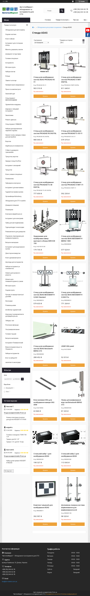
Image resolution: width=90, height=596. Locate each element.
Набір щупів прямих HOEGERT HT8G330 (16, 462)
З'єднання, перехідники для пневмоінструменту (14, 237)
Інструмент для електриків (14, 218)
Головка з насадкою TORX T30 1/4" (16, 436)
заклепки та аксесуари (13, 362)
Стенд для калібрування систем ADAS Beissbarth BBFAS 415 (44, 348)
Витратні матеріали (11, 242)
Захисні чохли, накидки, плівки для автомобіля (15, 136)
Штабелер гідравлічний (13, 310)
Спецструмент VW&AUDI (13, 124)
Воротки (8, 141)
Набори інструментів (12, 353)
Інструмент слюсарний (12, 165)
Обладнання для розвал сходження (49, 27)
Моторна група (10, 67)
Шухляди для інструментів (14, 262)
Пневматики (9, 178)
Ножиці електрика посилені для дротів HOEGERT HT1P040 (16, 418)
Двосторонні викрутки (12, 253)
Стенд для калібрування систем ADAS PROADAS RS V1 (44, 79)
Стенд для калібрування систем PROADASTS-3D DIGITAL (44, 184)
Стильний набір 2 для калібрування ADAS (70, 455)
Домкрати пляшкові (12, 205)
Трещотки (8, 170)
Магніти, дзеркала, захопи (14, 49)
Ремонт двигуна (10, 120)
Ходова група (9, 290)
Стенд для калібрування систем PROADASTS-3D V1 (72, 132)
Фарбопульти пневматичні (14, 146)
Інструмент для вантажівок (14, 187)
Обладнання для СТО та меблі (15, 201)
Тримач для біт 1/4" (12, 439)
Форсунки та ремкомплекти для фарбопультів (14, 315)
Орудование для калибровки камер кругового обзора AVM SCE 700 (44, 239)
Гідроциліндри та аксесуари (14, 227)
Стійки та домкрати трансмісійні (11, 151)
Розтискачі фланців (12, 325)
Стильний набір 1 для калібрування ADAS (42, 455)
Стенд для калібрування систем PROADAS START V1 (72, 183)
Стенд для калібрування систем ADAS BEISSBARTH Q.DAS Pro (71, 294)
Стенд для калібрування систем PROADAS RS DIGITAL (45, 132)
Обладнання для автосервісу (15, 30)
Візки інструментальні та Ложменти (13, 348)
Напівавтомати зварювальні (14, 85)
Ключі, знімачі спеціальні (13, 174)
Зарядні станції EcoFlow (13, 161)
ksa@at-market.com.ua (9, 581)
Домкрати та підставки (13, 54)
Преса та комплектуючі (13, 89)
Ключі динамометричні (13, 258)
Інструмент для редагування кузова (15, 248)
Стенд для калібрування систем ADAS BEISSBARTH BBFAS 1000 (71, 238)
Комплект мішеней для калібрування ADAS (43, 506)
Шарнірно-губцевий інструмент (12, 110)
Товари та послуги (62, 20)
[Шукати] (61, 11)
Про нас (76, 20)
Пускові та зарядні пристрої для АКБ (14, 295)
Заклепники (9, 115)
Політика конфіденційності (69, 594)
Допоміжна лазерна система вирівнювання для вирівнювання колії (73, 507)
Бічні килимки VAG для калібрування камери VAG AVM (44, 402)
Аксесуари (8, 301)
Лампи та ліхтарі (10, 80)
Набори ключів (10, 71)
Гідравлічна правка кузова (14, 192)
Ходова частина (10, 34)
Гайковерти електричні (13, 183)
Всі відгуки (8, 471)
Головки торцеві (10, 334)
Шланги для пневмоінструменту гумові (14, 280)
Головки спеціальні (11, 58)
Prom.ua (54, 592)
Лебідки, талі (9, 320)
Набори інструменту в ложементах (12, 267)
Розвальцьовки (10, 305)
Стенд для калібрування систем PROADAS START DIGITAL (71, 79)
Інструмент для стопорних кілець (14, 44)
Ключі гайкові (9, 39)
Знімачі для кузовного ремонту (12, 274)
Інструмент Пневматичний (14, 343)
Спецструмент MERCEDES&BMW (11, 99)
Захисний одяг (10, 93)
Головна (48, 20)
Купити (45, 96)
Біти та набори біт (11, 358)
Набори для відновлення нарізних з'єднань (13, 129)
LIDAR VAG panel (67, 346)
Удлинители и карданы (13, 104)
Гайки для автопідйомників (14, 223)
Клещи (7, 76)
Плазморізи (9, 209)
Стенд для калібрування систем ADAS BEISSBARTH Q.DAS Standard (44, 294)
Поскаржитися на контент (53, 594)
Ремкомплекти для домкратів (15, 231)
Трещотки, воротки (11, 156)
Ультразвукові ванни (12, 329)
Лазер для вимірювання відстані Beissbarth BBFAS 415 (71, 402)
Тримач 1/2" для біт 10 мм (15, 442)
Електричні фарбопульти (13, 214)
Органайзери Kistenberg (13, 196)
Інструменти (9, 63)
